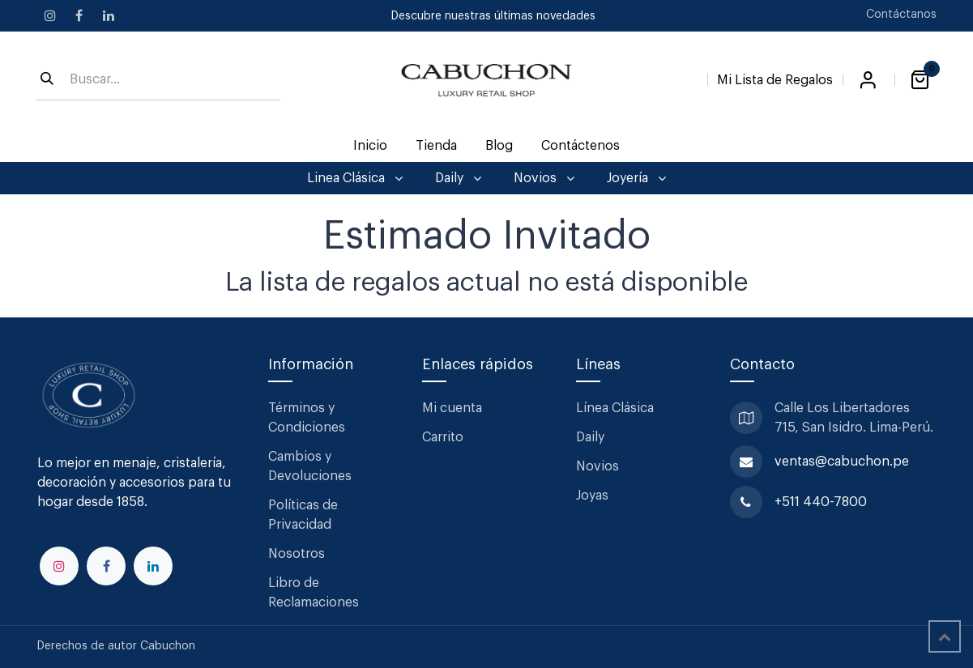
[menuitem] (370, 146)
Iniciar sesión (868, 80)
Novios (597, 466)
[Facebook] (79, 15)
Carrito (442, 437)
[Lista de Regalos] (775, 77)
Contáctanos (901, 14)
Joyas (592, 495)
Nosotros (296, 553)
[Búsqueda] (47, 80)
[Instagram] (50, 15)
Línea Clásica (615, 408)
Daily (590, 437)
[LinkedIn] (109, 15)
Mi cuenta (452, 408)
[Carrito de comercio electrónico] (920, 80)
